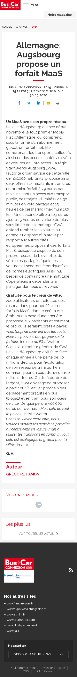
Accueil (7, 27)
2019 (34, 27)
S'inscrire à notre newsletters (38, 654)
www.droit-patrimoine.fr (22, 625)
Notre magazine (60, 14)
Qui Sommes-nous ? (25, 667)
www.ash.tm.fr (16, 614)
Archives (22, 27)
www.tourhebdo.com (21, 619)
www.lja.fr (13, 630)
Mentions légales (54, 667)
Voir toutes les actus (36, 533)
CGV (26, 671)
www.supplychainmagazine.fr (26, 609)
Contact (49, 671)
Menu (35, 5)
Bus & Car (10, 5)
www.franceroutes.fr (20, 603)
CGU (36, 671)
